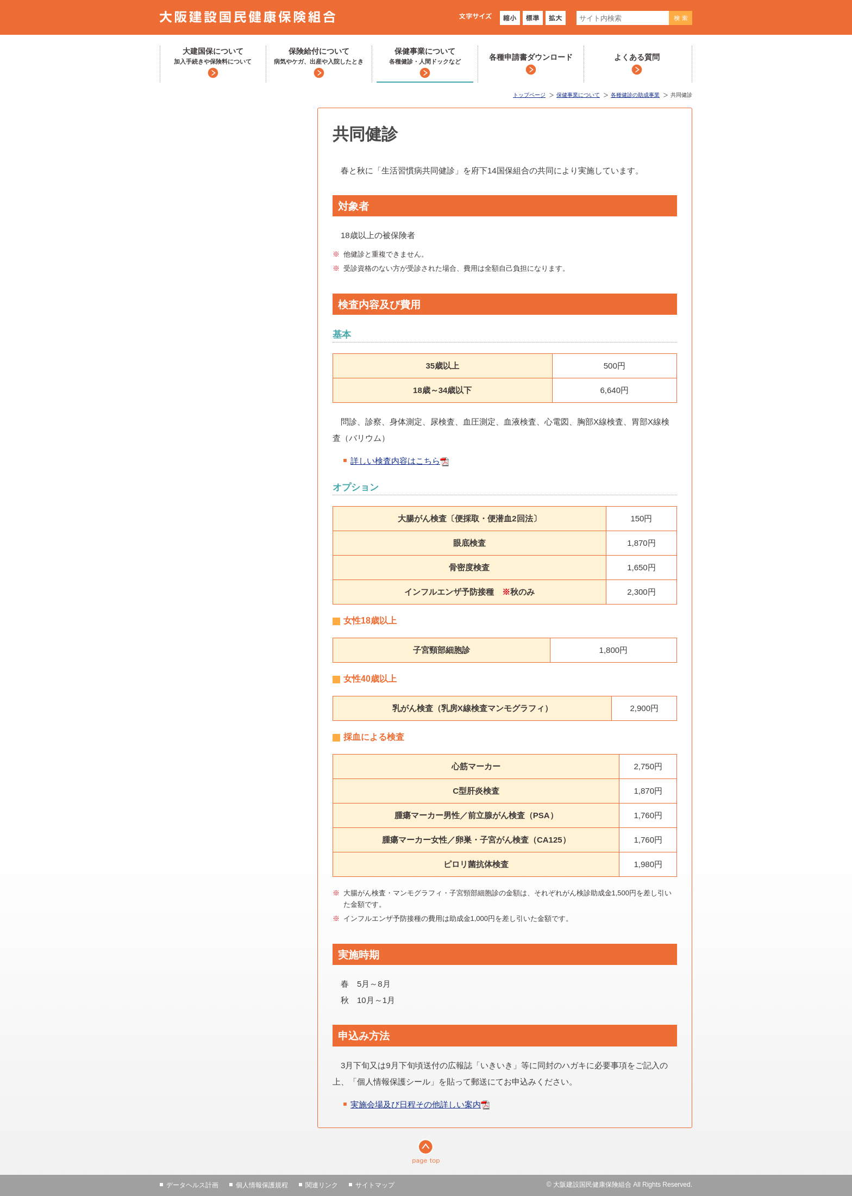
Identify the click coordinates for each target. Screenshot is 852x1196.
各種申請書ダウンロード (531, 57)
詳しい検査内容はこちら (395, 460)
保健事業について (425, 56)
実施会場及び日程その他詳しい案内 (415, 1104)
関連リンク (321, 1185)
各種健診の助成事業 (635, 95)
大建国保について (213, 56)
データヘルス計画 (192, 1185)
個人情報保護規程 (262, 1185)
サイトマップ (374, 1185)
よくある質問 (637, 57)
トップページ (529, 95)
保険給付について (319, 56)
